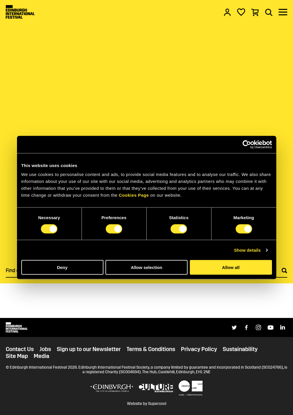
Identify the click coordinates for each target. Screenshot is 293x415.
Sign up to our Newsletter (89, 349)
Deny (62, 267)
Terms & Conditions (150, 349)
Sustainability (240, 349)
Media (41, 356)
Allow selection (146, 267)
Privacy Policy (199, 349)
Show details (247, 249)
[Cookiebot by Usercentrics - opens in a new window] (247, 144)
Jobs (45, 349)
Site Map (17, 356)
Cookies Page (134, 195)
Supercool (157, 403)
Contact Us (20, 349)
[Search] (269, 12)
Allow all (231, 267)
